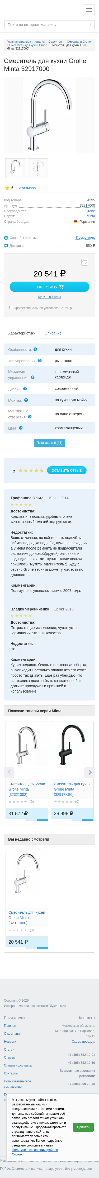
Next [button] (89, 772)
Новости (10, 1041)
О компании (12, 1034)
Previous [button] (9, 772)
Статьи (9, 1049)
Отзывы (10, 1057)
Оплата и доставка (18, 1065)
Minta (91, 216)
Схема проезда (83, 1041)
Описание (53, 333)
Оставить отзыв (67, 470)
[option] (27, 775)
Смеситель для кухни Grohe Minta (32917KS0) (72, 789)
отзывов (27, 188)
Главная (10, 1026)
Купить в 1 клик (49, 297)
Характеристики (22, 333)
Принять (83, 1127)
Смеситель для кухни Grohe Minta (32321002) (26, 789)
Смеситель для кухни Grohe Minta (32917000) (26, 917)
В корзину (49, 286)
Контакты (11, 1073)
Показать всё (50, 443)
